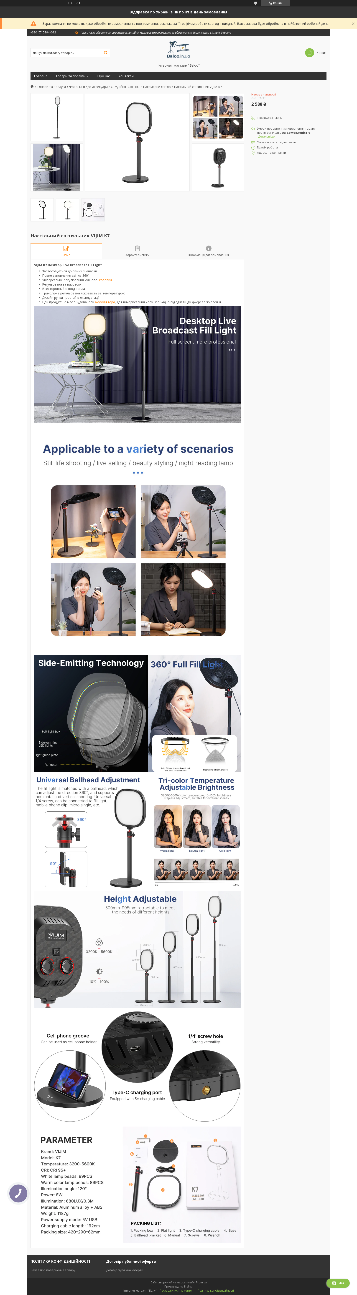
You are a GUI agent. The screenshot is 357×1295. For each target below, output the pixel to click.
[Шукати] (105, 52)
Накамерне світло (157, 87)
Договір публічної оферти (124, 1270)
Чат (338, 1283)
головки (105, 280)
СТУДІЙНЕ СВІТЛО (125, 87)
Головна (40, 76)
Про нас (103, 76)
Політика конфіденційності (216, 1290)
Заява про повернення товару (53, 1270)
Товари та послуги (70, 76)
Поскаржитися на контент (177, 1290)
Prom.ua (201, 1282)
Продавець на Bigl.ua (178, 1286)
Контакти (126, 76)
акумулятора (105, 302)
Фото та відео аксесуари (88, 87)
